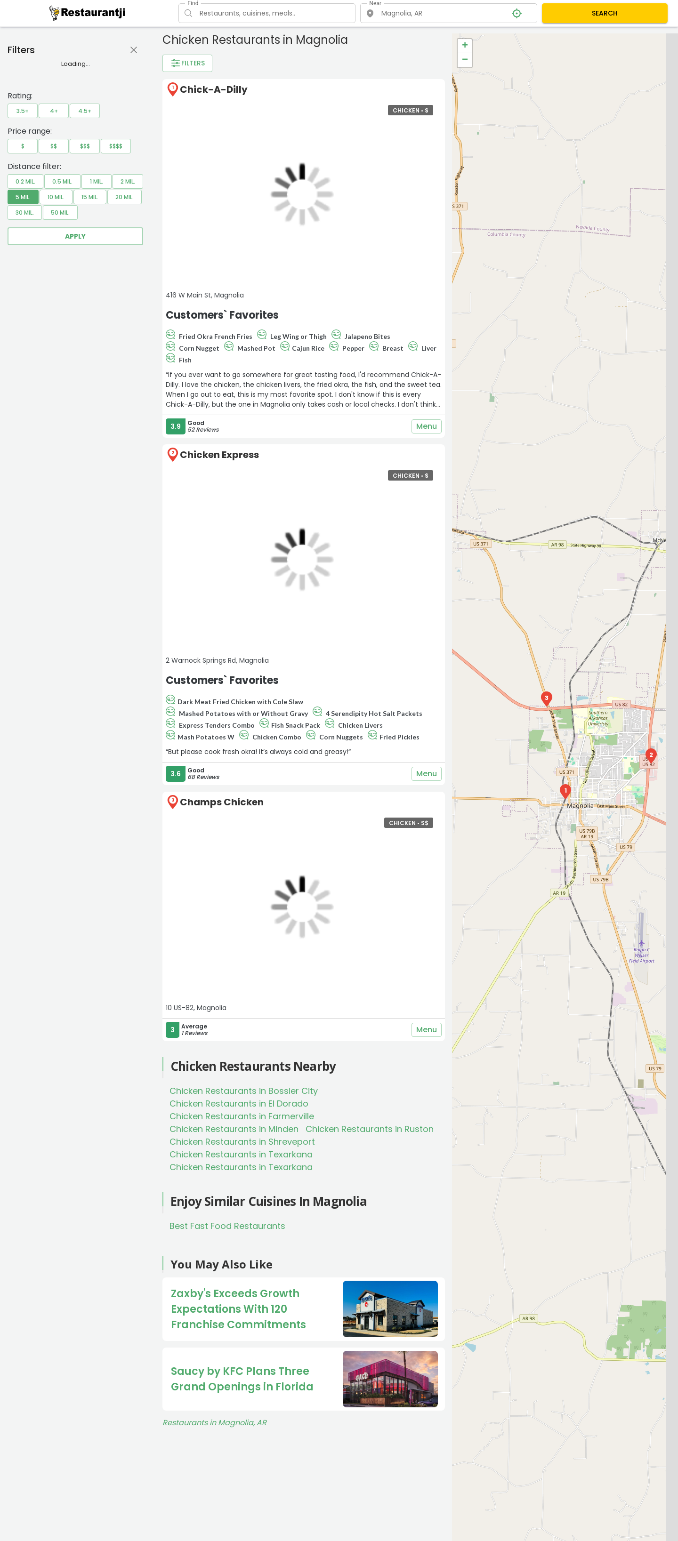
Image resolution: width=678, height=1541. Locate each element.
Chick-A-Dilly (214, 89)
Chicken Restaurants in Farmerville (242, 1116)
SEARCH (605, 13)
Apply (75, 236)
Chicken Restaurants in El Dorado (239, 1103)
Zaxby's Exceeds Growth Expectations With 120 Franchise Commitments (238, 1309)
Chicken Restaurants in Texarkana (241, 1154)
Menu (426, 426)
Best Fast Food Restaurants (227, 1226)
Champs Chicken (222, 802)
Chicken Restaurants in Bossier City (244, 1091)
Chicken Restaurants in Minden (234, 1129)
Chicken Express (219, 454)
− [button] (465, 60)
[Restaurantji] (87, 12)
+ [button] (465, 46)
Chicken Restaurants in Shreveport (242, 1142)
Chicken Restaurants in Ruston (370, 1129)
